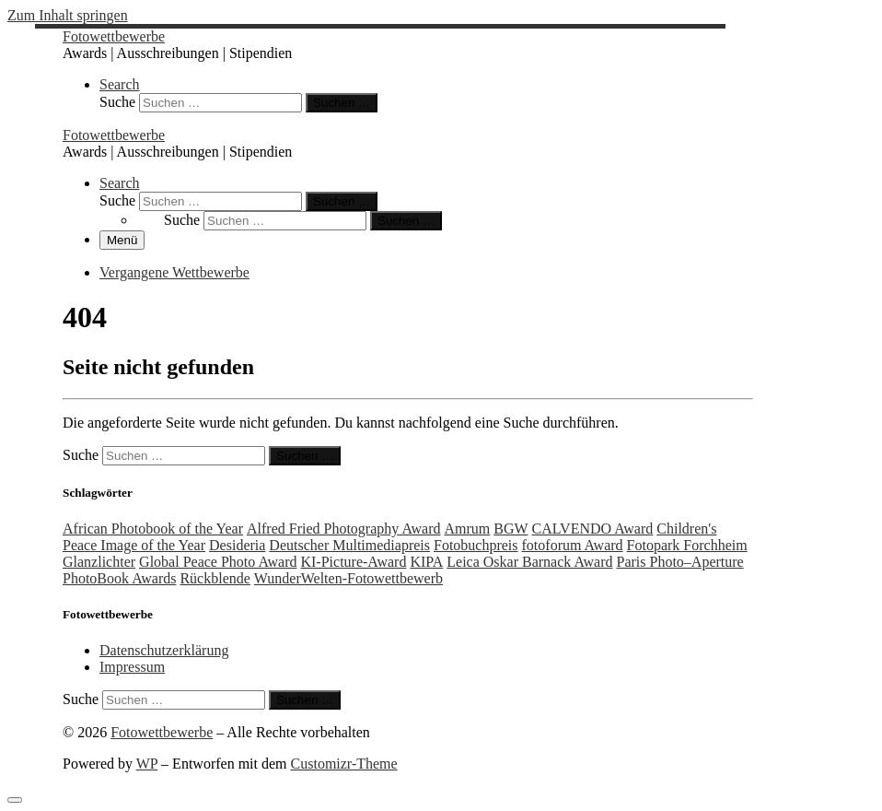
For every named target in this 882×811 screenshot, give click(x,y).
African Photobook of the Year (153, 528)
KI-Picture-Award (353, 562)
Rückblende (215, 578)
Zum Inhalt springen (67, 15)
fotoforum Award (572, 545)
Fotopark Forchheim (687, 545)
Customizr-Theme (344, 763)
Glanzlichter (99, 562)
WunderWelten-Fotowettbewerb (348, 578)
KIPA (426, 562)
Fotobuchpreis (476, 545)
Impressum (132, 667)
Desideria (237, 545)
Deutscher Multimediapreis (349, 545)
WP (146, 763)
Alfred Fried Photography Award (344, 528)
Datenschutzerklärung (163, 650)
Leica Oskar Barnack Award (529, 562)
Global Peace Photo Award (217, 562)
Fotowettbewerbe (161, 732)
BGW (510, 528)
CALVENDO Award (593, 528)
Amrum (467, 528)
